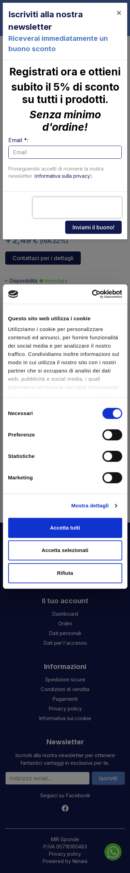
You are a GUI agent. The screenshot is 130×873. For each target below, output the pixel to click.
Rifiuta (65, 573)
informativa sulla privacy (62, 176)
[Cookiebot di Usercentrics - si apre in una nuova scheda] (92, 294)
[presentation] (77, 207)
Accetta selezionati (65, 550)
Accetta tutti (65, 528)
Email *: (18, 140)
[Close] (119, 12)
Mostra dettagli (90, 505)
